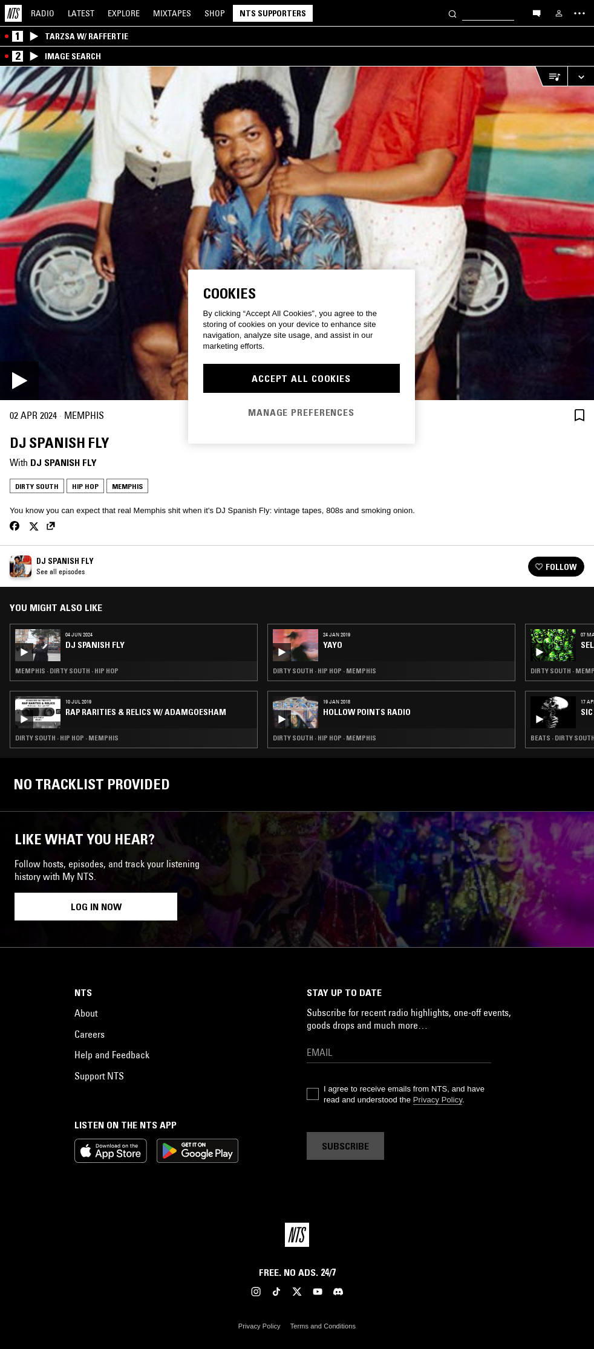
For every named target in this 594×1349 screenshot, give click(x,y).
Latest (81, 13)
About (85, 1013)
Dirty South (37, 486)
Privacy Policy (437, 1099)
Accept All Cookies (301, 378)
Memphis (127, 486)
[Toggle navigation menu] (579, 13)
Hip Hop (85, 486)
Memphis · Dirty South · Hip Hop (67, 671)
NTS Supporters (273, 13)
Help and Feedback (111, 1055)
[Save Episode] (579, 415)
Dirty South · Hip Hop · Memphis (67, 738)
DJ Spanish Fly (63, 462)
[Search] (452, 13)
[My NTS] (559, 13)
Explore (124, 13)
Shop (214, 13)
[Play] (297, 233)
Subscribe (345, 1146)
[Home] (13, 13)
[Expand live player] (580, 76)
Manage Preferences (301, 412)
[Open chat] (536, 13)
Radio (42, 13)
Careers (89, 1034)
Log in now (96, 907)
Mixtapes (172, 13)
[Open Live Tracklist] (551, 76)
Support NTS (99, 1076)
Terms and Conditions (323, 1326)
